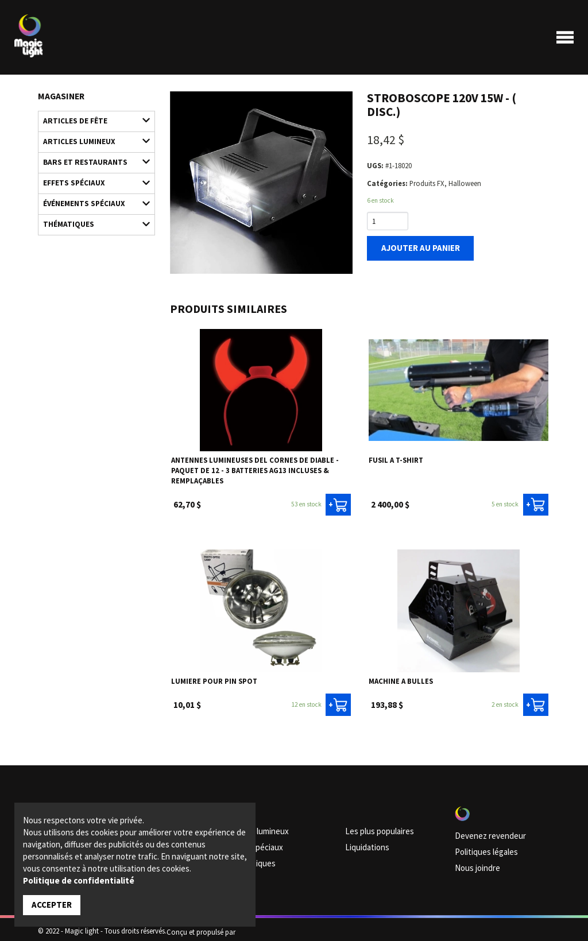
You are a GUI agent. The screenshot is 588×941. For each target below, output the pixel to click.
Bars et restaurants (91, 155)
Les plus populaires (374, 829)
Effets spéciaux (91, 172)
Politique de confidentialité (78, 881)
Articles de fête (91, 119)
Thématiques (91, 209)
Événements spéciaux (91, 191)
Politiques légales (481, 847)
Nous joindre (474, 861)
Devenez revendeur (484, 833)
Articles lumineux (91, 137)
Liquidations (364, 843)
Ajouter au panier (414, 246)
